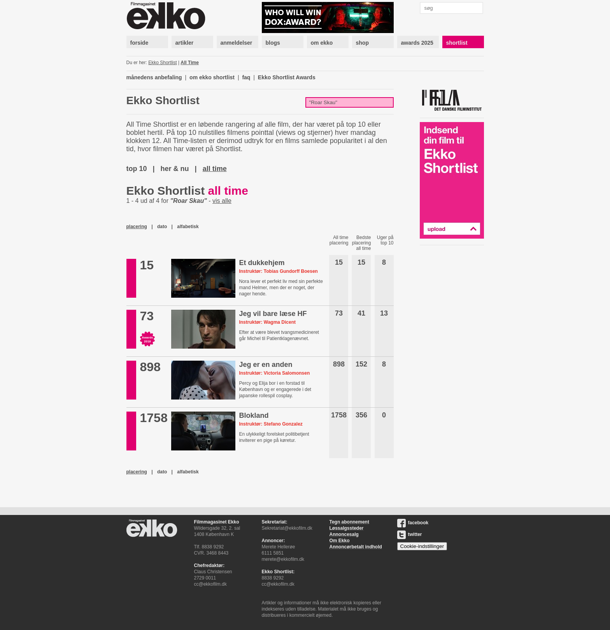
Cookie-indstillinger (422, 546)
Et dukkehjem (261, 263)
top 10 (136, 169)
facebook (413, 523)
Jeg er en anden (265, 364)
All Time (189, 62)
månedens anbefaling (154, 77)
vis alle (221, 200)
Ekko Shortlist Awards (287, 77)
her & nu (175, 169)
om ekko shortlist (212, 77)
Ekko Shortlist (162, 62)
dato (162, 226)
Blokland (253, 415)
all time (215, 169)
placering (136, 226)
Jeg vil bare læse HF (273, 314)
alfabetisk (187, 226)
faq (246, 77)
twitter (409, 534)
